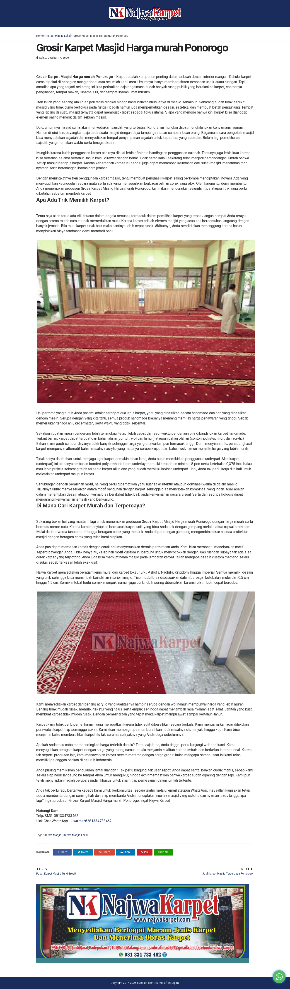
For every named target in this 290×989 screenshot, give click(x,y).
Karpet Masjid (53, 835)
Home (40, 35)
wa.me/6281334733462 (92, 821)
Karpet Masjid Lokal (58, 35)
